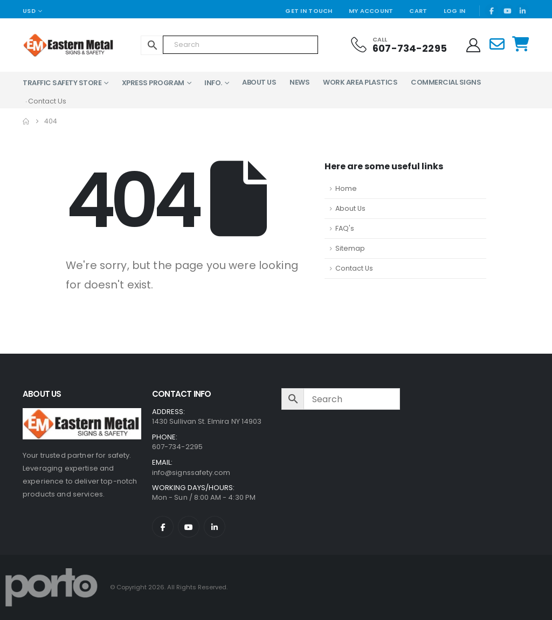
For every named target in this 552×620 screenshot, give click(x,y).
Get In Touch (308, 10)
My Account (371, 10)
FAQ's (344, 228)
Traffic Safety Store (62, 83)
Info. (213, 83)
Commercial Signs (446, 82)
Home (346, 188)
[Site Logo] (69, 45)
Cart (418, 10)
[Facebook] (492, 11)
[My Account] (473, 45)
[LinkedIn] (522, 11)
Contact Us (354, 268)
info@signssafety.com (191, 472)
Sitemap (350, 248)
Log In (455, 10)
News (299, 82)
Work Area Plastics (360, 82)
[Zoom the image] (82, 414)
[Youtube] (507, 11)
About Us (259, 82)
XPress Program (153, 83)
